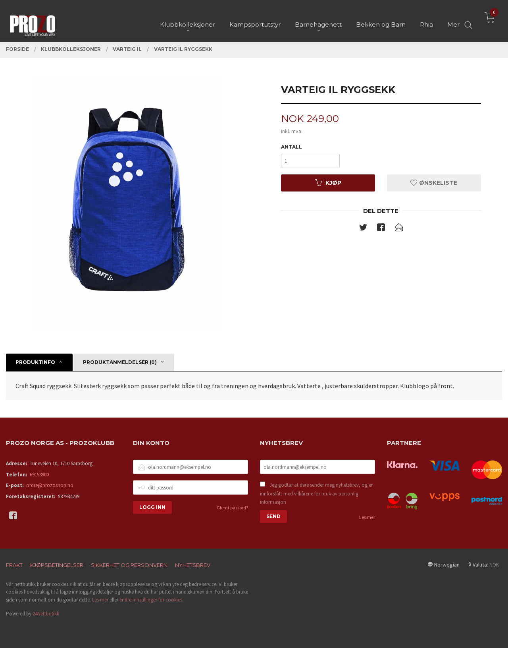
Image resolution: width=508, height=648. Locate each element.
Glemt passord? (232, 508)
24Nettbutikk (46, 613)
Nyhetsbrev (192, 565)
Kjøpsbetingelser (56, 565)
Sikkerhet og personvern (129, 565)
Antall (291, 147)
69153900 (39, 474)
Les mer (367, 517)
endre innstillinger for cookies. (151, 599)
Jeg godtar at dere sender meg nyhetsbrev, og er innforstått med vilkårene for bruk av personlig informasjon (316, 493)
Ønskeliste (433, 182)
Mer (453, 20)
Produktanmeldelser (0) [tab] (120, 362)
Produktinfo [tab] (35, 362)
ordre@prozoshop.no (49, 485)
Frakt (14, 565)
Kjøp (328, 182)
